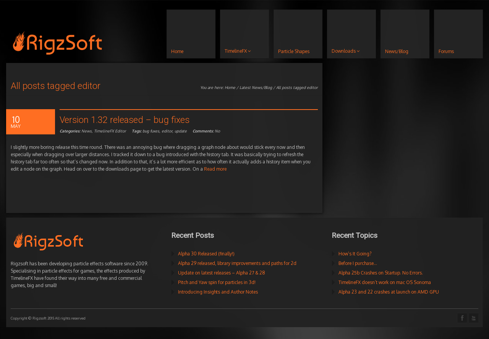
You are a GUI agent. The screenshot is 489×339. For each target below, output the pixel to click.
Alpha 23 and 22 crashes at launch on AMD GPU (388, 292)
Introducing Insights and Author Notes (218, 292)
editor (167, 131)
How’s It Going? (354, 254)
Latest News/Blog (256, 87)
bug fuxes (150, 131)
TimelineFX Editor (110, 131)
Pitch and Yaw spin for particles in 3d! (217, 282)
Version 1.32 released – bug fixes (124, 120)
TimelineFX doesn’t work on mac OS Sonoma (384, 282)
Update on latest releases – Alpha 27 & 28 (221, 273)
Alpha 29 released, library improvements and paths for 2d (237, 263)
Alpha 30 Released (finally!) (206, 254)
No (206, 131)
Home (230, 87)
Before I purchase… (357, 263)
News (86, 131)
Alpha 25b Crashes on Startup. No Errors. (380, 273)
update (181, 131)
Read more (215, 169)
